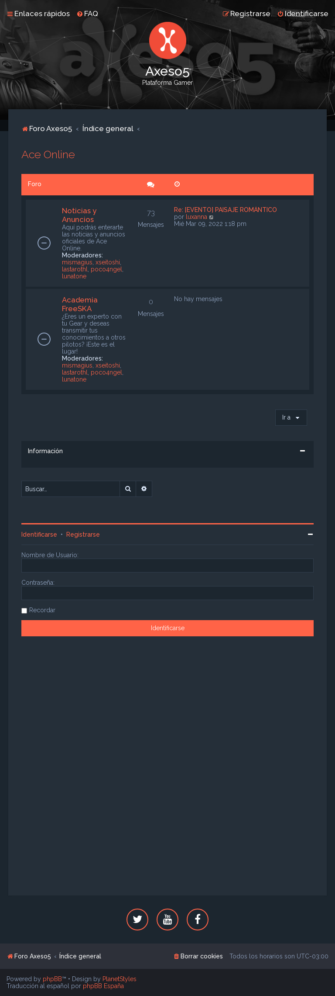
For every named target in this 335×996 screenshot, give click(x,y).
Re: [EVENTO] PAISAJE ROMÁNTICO (225, 209)
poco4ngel (106, 269)
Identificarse (39, 534)
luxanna (196, 216)
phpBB (52, 978)
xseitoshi (108, 262)
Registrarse (83, 534)
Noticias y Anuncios (79, 215)
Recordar (42, 610)
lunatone (74, 276)
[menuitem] (87, 13)
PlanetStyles (120, 978)
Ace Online (48, 154)
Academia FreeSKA (80, 304)
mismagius (77, 262)
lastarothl (75, 269)
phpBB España (103, 985)
